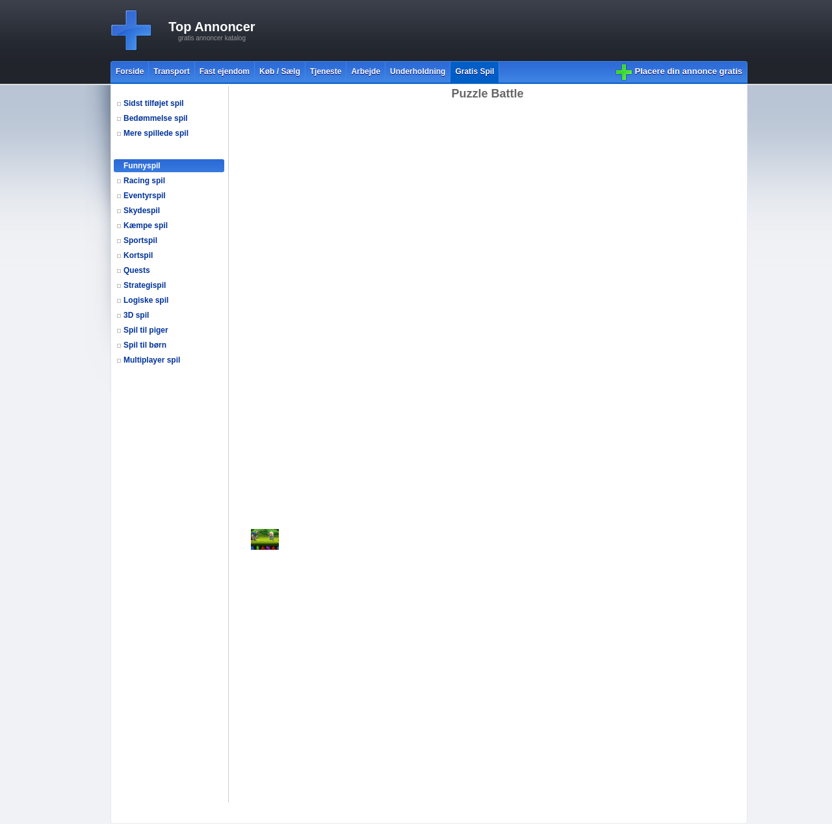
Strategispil (145, 285)
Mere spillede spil (156, 133)
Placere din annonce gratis (688, 71)
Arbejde (365, 71)
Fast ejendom (225, 71)
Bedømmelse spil (156, 118)
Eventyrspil (145, 195)
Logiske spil (146, 300)
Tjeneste (326, 71)
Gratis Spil (474, 71)
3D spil (136, 315)
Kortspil (138, 255)
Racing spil (144, 180)
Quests (137, 270)
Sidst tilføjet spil (154, 103)
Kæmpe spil (146, 225)
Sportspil (140, 240)
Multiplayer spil (152, 360)
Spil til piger (146, 330)
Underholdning (417, 71)
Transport (171, 71)
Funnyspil (142, 165)
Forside (130, 71)
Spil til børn (145, 345)
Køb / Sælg (279, 71)
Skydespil (142, 210)
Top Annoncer (211, 26)
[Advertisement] (511, 30)
